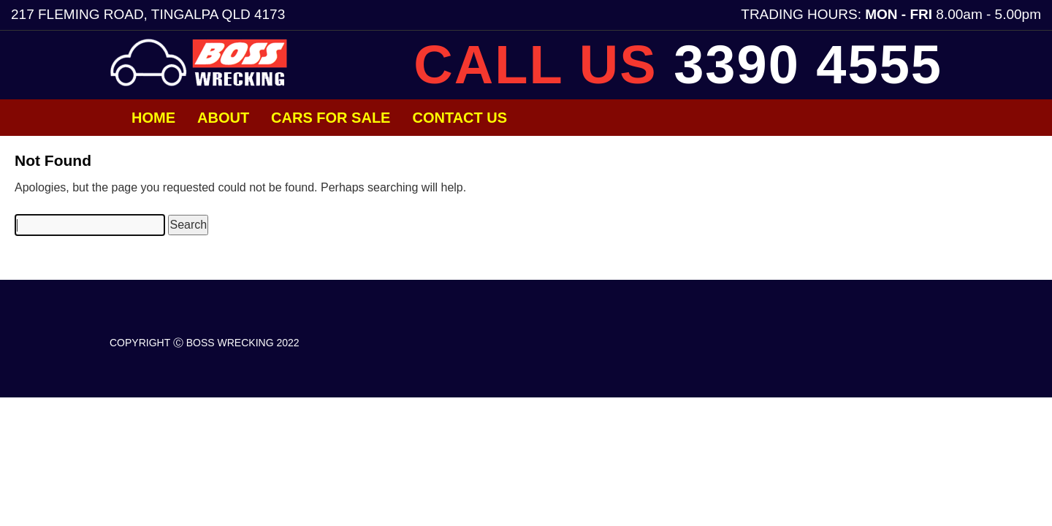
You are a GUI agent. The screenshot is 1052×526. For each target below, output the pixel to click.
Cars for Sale (330, 118)
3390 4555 (808, 64)
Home (153, 118)
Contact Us (459, 118)
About (223, 118)
